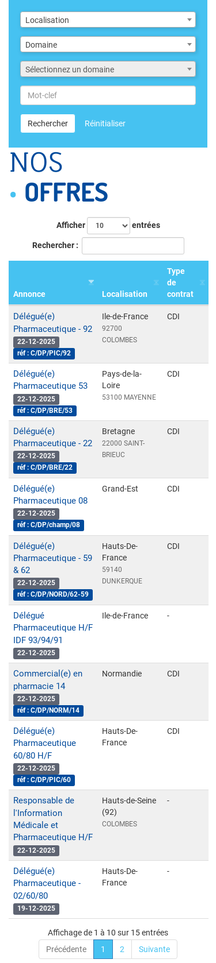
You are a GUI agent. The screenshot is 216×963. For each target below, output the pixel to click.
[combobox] (108, 19)
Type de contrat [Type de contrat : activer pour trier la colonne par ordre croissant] (180, 282)
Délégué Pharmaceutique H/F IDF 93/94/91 (53, 627)
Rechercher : (108, 245)
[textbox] (108, 69)
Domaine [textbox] (41, 44)
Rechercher (48, 123)
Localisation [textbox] (47, 20)
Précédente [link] (66, 949)
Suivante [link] (154, 949)
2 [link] (122, 949)
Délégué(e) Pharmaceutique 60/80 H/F (44, 743)
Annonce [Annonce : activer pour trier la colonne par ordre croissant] (29, 294)
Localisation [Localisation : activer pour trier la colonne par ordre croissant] (124, 294)
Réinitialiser (105, 123)
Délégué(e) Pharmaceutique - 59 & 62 (52, 558)
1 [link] (103, 949)
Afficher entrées (108, 225)
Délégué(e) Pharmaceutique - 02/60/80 (47, 883)
